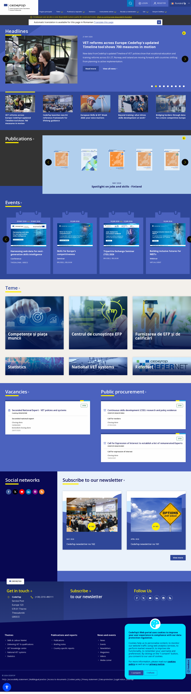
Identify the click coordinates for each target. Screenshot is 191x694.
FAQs (4, 681)
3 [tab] (160, 86)
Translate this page (103, 22)
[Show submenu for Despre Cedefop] (165, 11)
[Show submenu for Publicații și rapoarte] (83, 11)
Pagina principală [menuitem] (46, 12)
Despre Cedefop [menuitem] (158, 12)
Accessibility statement (18, 681)
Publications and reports (64, 637)
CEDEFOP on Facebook (8, 493)
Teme (11, 288)
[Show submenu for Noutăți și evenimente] (137, 11)
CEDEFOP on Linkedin (28, 493)
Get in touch (18, 593)
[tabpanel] (95, 60)
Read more (91, 68)
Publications (18, 138)
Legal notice (119, 681)
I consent (136, 672)
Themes (9, 637)
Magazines (104, 654)
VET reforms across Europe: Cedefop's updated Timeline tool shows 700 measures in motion (121, 44)
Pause (184, 33)
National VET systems (16, 654)
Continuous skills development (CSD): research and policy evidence (142, 411)
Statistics (11, 658)
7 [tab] (175, 86)
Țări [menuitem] (144, 12)
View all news (109, 68)
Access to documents (57, 681)
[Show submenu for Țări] (147, 11)
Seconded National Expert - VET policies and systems (39, 411)
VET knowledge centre (16, 650)
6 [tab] (171, 86)
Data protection (106, 681)
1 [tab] (152, 86)
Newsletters (105, 650)
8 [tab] (179, 86)
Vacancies (16, 393)
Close (159, 22)
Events (12, 202)
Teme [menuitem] (58, 12)
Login (145, 3)
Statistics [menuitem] (92, 12)
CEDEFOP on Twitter (15, 493)
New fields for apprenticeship (116, 186)
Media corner (106, 662)
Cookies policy (74, 681)
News (102, 642)
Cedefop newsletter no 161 (145, 546)
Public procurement (122, 393)
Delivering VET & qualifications (20, 646)
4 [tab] (163, 86)
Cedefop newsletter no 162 (81, 546)
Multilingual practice (37, 681)
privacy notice (156, 664)
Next (185, 59)
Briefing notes (60, 646)
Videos (103, 658)
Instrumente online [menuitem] (106, 12)
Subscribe (79, 593)
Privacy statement (90, 681)
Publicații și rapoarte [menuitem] (74, 12)
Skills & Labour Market (17, 642)
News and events (106, 637)
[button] (7, 687)
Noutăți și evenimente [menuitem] (128, 12)
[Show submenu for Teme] (61, 11)
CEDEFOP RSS (41, 493)
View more (178, 560)
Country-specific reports (64, 650)
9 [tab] (183, 86)
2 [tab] (156, 86)
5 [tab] (167, 86)
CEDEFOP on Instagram (35, 493)
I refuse (150, 673)
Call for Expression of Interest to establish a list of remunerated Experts (145, 444)
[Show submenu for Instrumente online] (115, 11)
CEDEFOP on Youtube (22, 493)
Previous (6, 59)
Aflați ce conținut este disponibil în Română (114, 17)
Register (161, 3)
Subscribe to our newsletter (93, 482)
